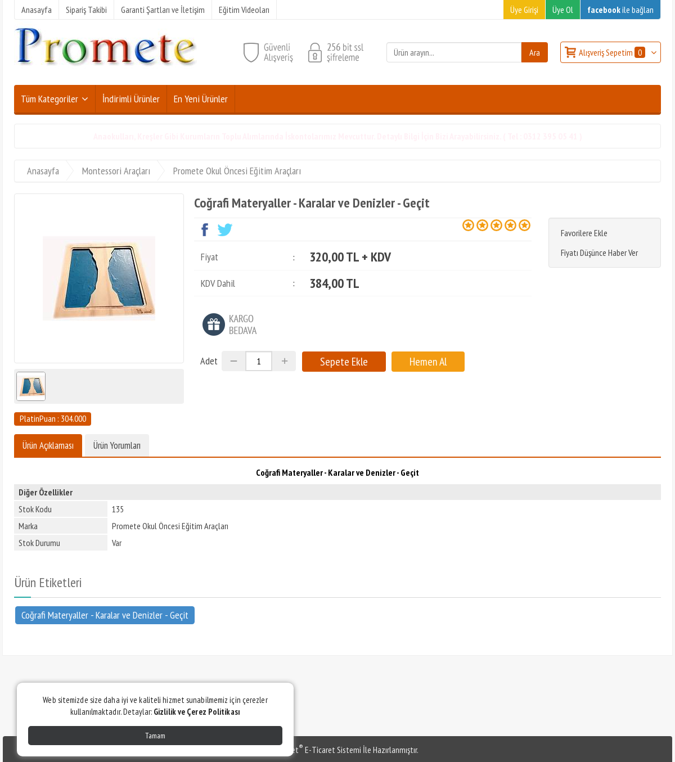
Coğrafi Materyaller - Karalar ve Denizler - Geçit (104, 614)
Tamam (155, 736)
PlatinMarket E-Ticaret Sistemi (308, 749)
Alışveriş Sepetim (613, 52)
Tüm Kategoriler (49, 98)
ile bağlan (620, 9)
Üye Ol (562, 9)
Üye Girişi (524, 9)
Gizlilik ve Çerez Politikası (197, 711)
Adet (209, 360)
